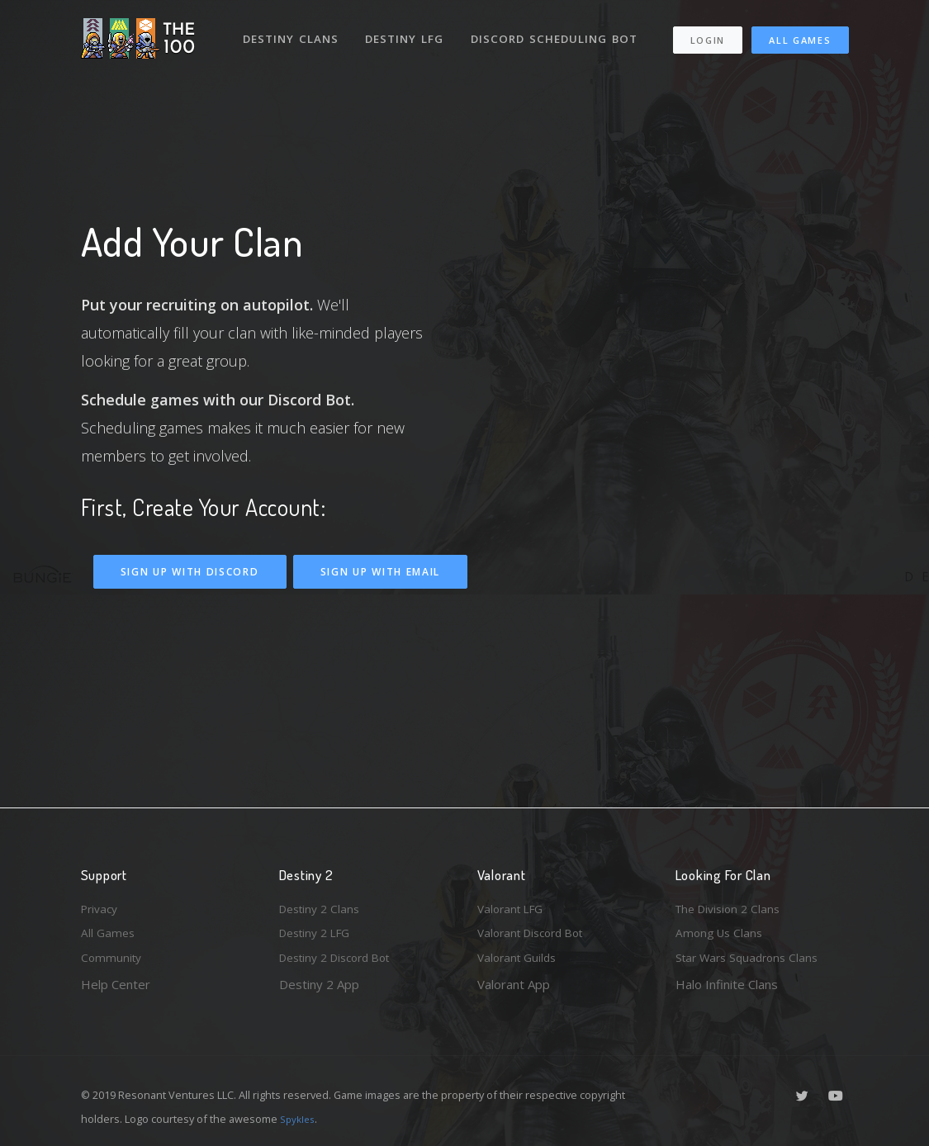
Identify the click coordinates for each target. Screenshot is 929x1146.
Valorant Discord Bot (536, 930)
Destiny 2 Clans (323, 903)
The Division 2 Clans (732, 903)
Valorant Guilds (519, 957)
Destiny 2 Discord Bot (342, 957)
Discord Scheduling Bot (328, 77)
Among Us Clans (721, 930)
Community (113, 957)
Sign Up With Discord (190, 572)
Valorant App (513, 984)
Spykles (299, 1118)
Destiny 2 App (319, 984)
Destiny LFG (410, 31)
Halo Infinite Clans (726, 984)
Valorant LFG (513, 903)
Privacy (101, 903)
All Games (702, 71)
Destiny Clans (293, 31)
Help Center (115, 984)
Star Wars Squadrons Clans (751, 957)
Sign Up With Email (380, 572)
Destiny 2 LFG (319, 930)
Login (709, 42)
